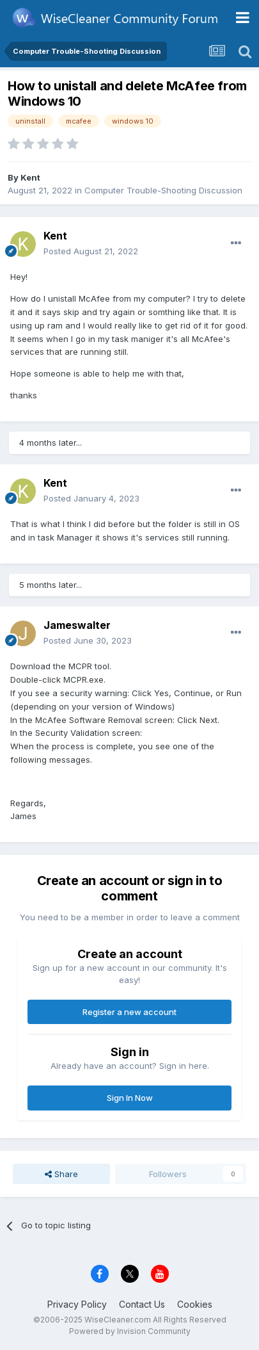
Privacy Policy (77, 1304)
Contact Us (142, 1304)
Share (61, 1173)
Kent (30, 177)
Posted (90, 251)
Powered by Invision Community (130, 1331)
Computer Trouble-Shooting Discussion (163, 190)
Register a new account (129, 1012)
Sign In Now (130, 1098)
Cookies (194, 1304)
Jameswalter (77, 625)
